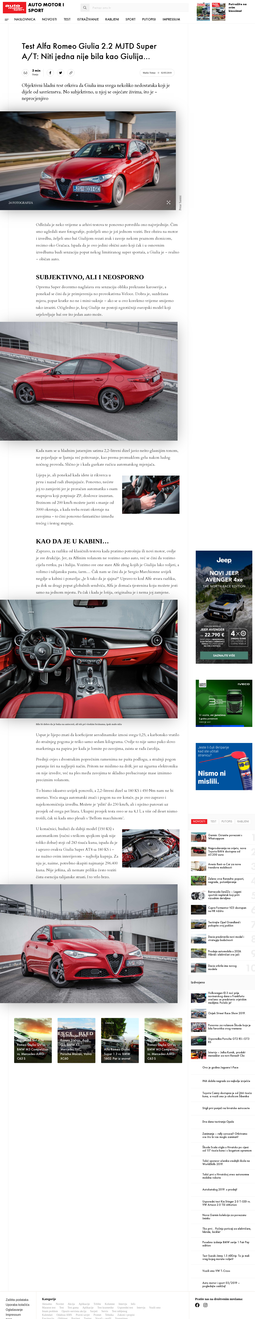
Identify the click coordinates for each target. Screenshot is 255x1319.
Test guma (73, 1304)
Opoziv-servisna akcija (74, 1308)
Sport (131, 19)
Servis (104, 1308)
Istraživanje (88, 19)
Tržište (97, 1300)
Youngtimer (121, 1315)
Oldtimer (63, 1315)
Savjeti (94, 1308)
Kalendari (47, 1311)
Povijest (75, 1315)
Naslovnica (24, 19)
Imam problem (50, 1308)
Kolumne (110, 1300)
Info (133, 1300)
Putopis (227, 821)
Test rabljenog (119, 1308)
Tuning (88, 1315)
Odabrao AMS (64, 1311)
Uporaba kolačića (17, 1301)
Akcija (71, 1300)
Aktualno (47, 1300)
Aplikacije (84, 1300)
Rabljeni (112, 19)
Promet (97, 1311)
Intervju (123, 1300)
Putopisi (149, 19)
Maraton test (48, 1304)
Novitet (60, 1300)
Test (67, 19)
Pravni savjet (83, 1311)
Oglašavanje (14, 1306)
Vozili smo (155, 1304)
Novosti (49, 19)
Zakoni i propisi (126, 1311)
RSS (9, 1316)
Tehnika (109, 1311)
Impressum (171, 19)
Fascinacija (48, 1315)
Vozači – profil (103, 1315)
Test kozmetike (105, 1304)
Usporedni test (125, 1304)
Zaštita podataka (17, 1296)
